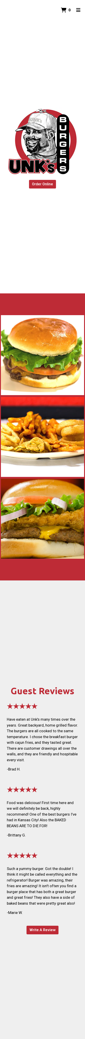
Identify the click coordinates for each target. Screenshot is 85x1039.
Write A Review (42, 930)
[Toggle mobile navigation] (78, 10)
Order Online (42, 184)
